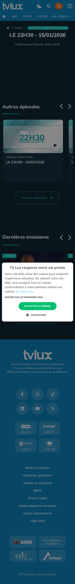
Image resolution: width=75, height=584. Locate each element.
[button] (37, 297)
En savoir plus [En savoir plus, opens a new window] (25, 291)
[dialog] (37, 292)
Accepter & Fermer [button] (37, 306)
